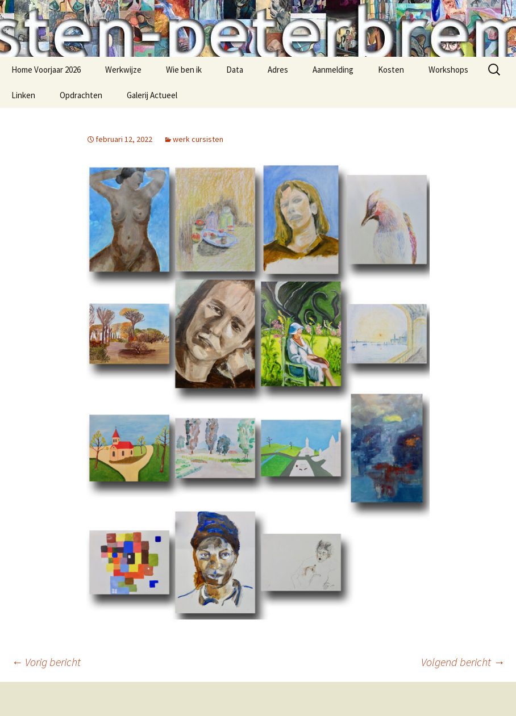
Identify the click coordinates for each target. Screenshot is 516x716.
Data (234, 69)
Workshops (448, 69)
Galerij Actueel (152, 95)
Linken (23, 95)
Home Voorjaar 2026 (46, 69)
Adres (278, 69)
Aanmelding (333, 69)
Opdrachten (81, 95)
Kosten (391, 69)
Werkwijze (123, 69)
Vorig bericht (46, 662)
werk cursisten (198, 139)
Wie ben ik (184, 69)
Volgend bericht (463, 662)
